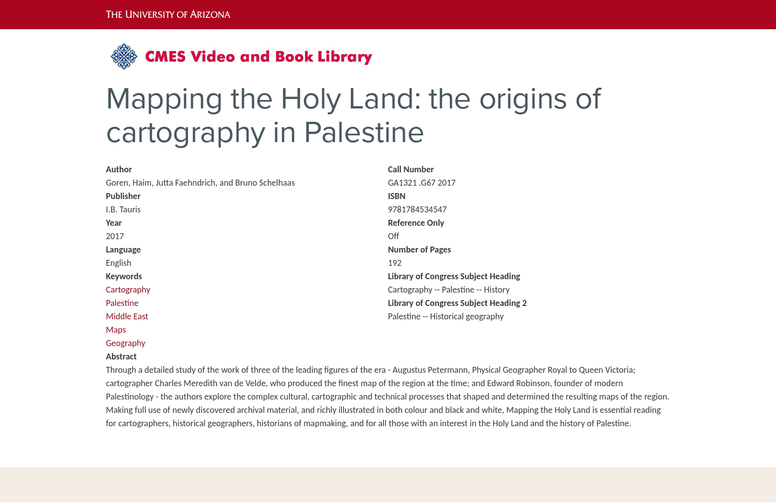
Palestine (122, 303)
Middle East (127, 316)
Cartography (128, 289)
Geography (126, 343)
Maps (116, 329)
